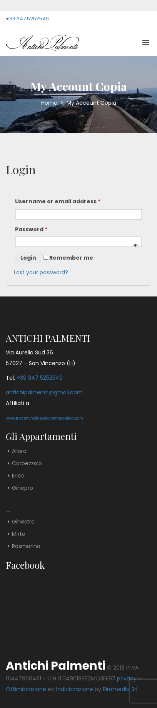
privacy (127, 678)
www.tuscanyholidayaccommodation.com (44, 418)
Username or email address (57, 201)
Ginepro (22, 488)
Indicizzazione (74, 689)
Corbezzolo (27, 463)
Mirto (18, 534)
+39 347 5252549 (27, 18)
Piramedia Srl (120, 689)
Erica (18, 475)
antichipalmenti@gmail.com (44, 392)
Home (50, 103)
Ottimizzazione (26, 689)
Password (31, 229)
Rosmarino (26, 546)
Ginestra (23, 521)
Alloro (19, 451)
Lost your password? (41, 272)
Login (28, 258)
